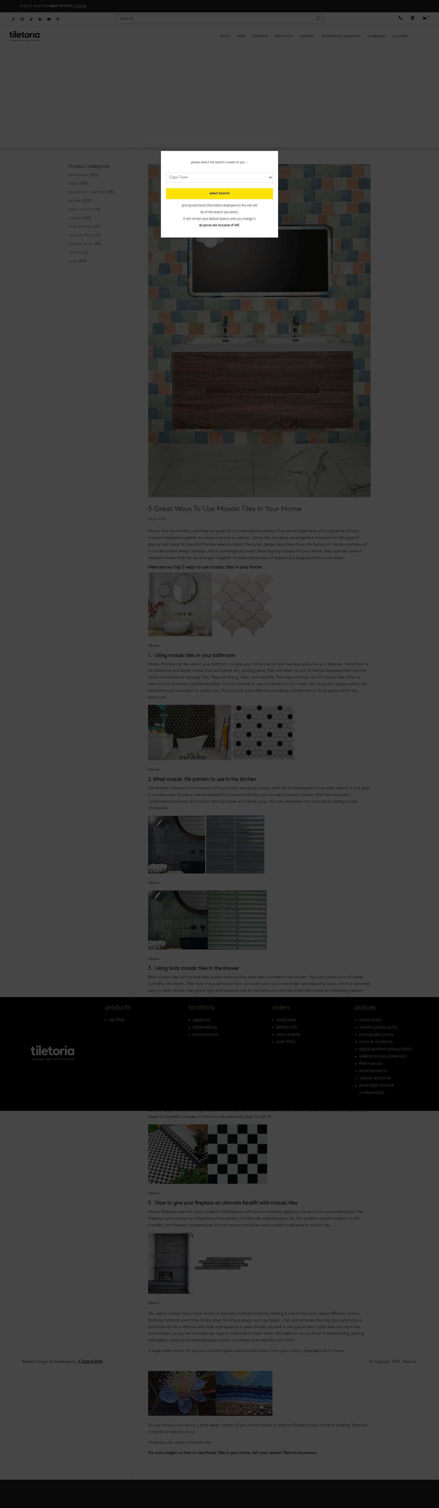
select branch (219, 193)
